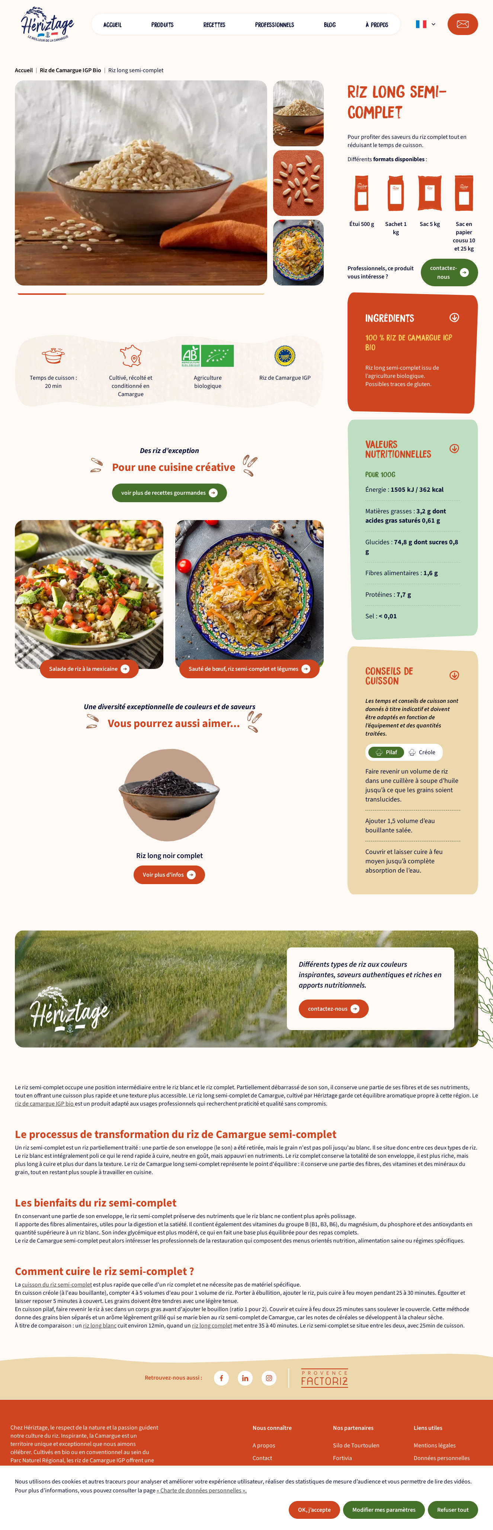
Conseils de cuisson (389, 675)
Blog (330, 24)
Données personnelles (442, 1458)
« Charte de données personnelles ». (202, 1490)
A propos (264, 1445)
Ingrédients (389, 317)
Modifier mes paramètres (384, 1510)
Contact (262, 1458)
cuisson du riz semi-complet (57, 1285)
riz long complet (212, 1326)
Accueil (112, 24)
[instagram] (269, 1378)
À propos (377, 24)
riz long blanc (99, 1326)
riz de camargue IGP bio (45, 1104)
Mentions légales (435, 1445)
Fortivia (342, 1458)
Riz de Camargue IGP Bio (70, 70)
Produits (162, 24)
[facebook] (221, 1378)
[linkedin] (245, 1378)
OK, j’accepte (314, 1510)
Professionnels (274, 24)
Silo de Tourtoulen (356, 1445)
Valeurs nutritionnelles (398, 448)
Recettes (214, 24)
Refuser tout (453, 1510)
